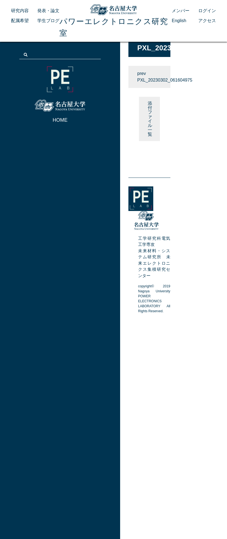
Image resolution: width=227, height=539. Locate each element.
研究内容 (20, 10)
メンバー (180, 10)
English (179, 20)
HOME (60, 120)
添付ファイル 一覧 (150, 119)
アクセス (207, 20)
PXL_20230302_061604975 (153, 80)
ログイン (207, 10)
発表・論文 (48, 10)
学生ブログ (48, 20)
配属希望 (20, 20)
